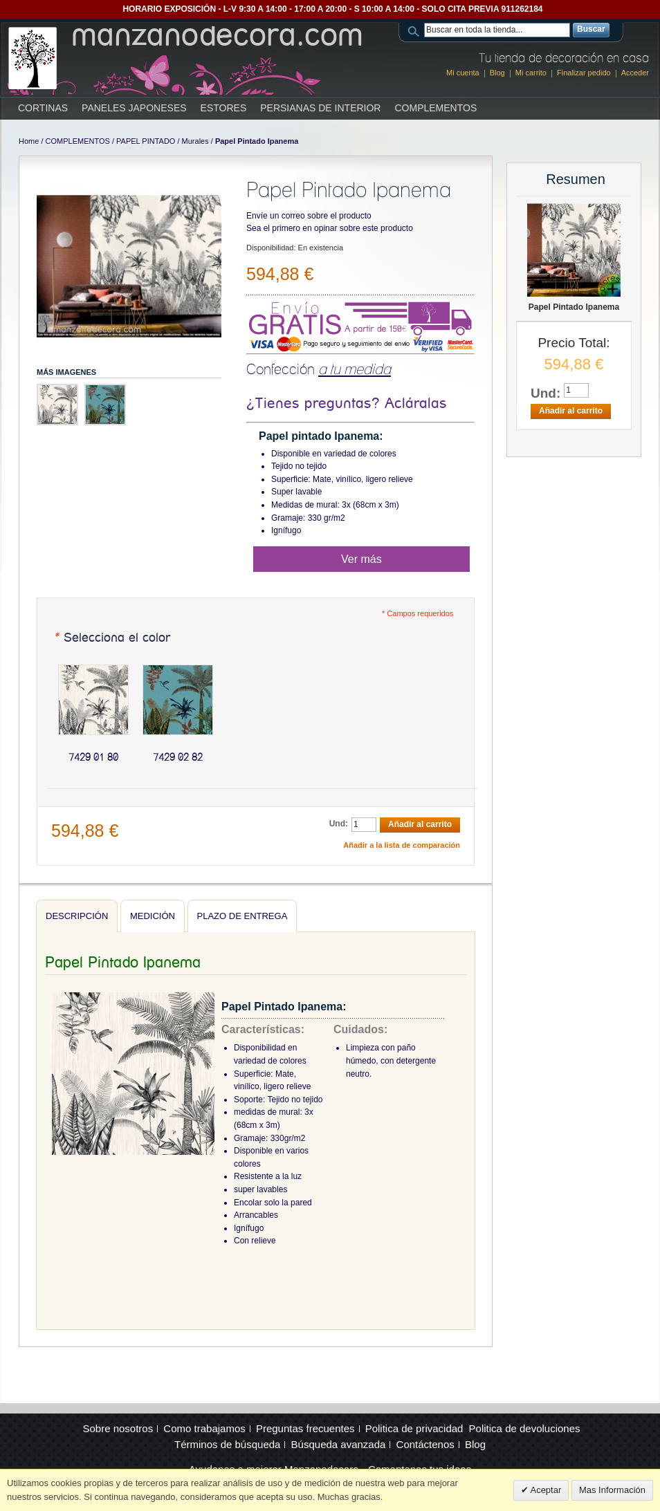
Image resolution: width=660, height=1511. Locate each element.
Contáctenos (425, 1444)
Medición (152, 916)
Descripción (77, 916)
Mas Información (612, 1490)
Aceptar (545, 1490)
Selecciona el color (111, 638)
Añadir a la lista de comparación (401, 845)
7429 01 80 (93, 757)
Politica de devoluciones (524, 1428)
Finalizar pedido (584, 72)
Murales (195, 141)
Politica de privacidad (414, 1428)
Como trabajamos (204, 1428)
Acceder (635, 72)
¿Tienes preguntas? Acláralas (346, 403)
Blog (497, 72)
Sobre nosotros (117, 1428)
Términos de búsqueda (227, 1444)
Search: (415, 30)
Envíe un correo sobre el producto (309, 216)
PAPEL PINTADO (145, 141)
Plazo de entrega (242, 916)
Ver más (361, 559)
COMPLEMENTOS (78, 141)
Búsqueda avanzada (338, 1444)
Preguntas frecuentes (305, 1428)
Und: (338, 823)
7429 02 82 (178, 757)
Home (29, 141)
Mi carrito (531, 72)
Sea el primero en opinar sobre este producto (329, 228)
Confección (318, 369)
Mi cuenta (462, 72)
